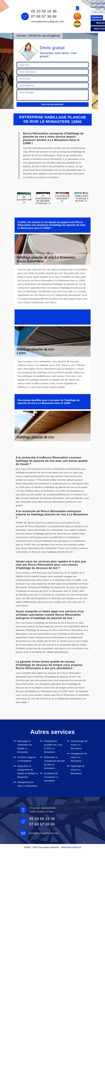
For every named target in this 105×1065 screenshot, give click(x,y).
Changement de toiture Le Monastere (79, 757)
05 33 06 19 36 (44, 11)
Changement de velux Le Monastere (27, 784)
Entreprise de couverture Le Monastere (51, 777)
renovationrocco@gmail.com (47, 21)
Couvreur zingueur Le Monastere (26, 759)
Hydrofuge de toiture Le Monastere (78, 770)
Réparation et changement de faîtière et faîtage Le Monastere (27, 771)
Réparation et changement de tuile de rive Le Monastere (54, 762)
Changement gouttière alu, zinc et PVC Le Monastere (53, 746)
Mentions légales (71, 847)
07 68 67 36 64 (44, 16)
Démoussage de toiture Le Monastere (79, 745)
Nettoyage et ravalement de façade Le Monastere (24, 746)
